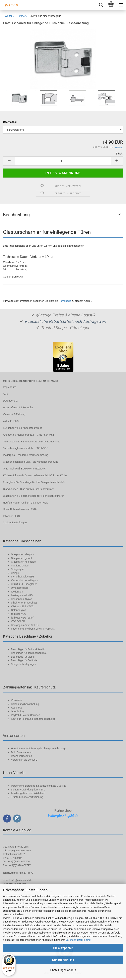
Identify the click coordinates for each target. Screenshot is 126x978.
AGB (5, 393)
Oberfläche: (10, 121)
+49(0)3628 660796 (19, 861)
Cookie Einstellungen (15, 522)
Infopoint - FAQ (11, 516)
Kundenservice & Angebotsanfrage (22, 427)
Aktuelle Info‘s (11, 421)
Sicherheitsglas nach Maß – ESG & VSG (25, 448)
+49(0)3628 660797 (20, 865)
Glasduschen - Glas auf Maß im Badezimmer (28, 489)
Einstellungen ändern (63, 970)
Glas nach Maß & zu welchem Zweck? (24, 468)
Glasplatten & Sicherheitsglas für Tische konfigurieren (33, 495)
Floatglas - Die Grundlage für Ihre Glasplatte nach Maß (34, 482)
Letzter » (22, 15)
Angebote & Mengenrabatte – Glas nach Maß (28, 434)
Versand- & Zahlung (14, 414)
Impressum (9, 387)
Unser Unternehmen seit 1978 (20, 509)
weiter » (9, 15)
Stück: (119, 153)
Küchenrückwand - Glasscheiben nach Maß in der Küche (35, 475)
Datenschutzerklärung (77, 939)
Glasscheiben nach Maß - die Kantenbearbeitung (30, 461)
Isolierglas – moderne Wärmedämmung (25, 454)
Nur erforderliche (63, 959)
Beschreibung (16, 214)
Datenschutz (10, 400)
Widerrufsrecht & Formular (18, 407)
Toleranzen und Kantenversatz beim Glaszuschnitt (31, 441)
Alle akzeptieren (63, 948)
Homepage (65, 300)
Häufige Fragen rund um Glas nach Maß (25, 502)
